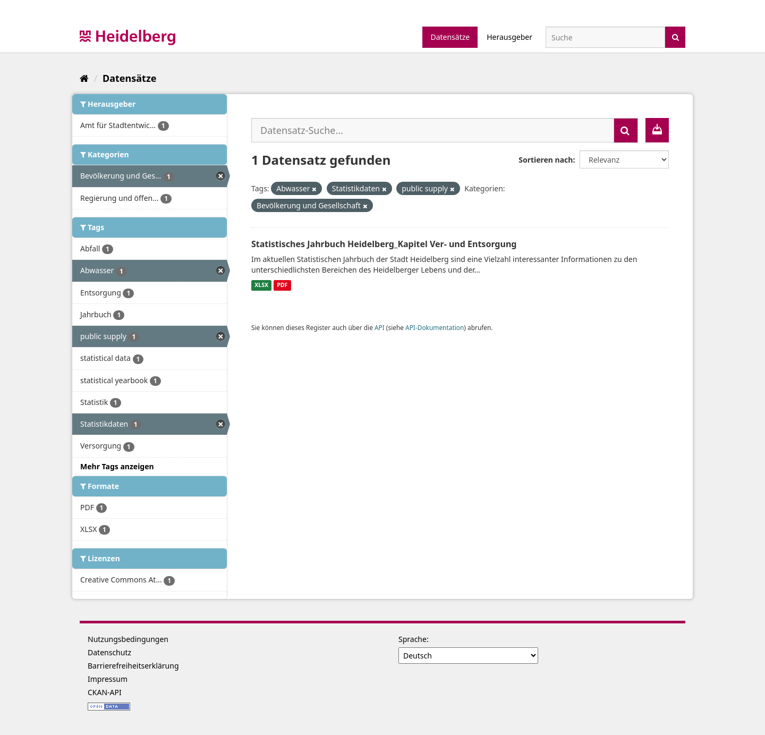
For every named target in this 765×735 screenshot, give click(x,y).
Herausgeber (509, 37)
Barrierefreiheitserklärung (133, 666)
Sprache (412, 639)
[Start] (84, 78)
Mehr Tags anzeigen (117, 466)
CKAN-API (105, 692)
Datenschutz (109, 652)
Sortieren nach (545, 160)
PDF (282, 285)
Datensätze (450, 37)
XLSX (261, 285)
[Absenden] (675, 36)
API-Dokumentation (434, 327)
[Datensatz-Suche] (605, 37)
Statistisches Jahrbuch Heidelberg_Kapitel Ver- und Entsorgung (383, 244)
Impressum (108, 679)
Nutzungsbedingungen (128, 639)
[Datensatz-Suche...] (432, 130)
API (380, 327)
